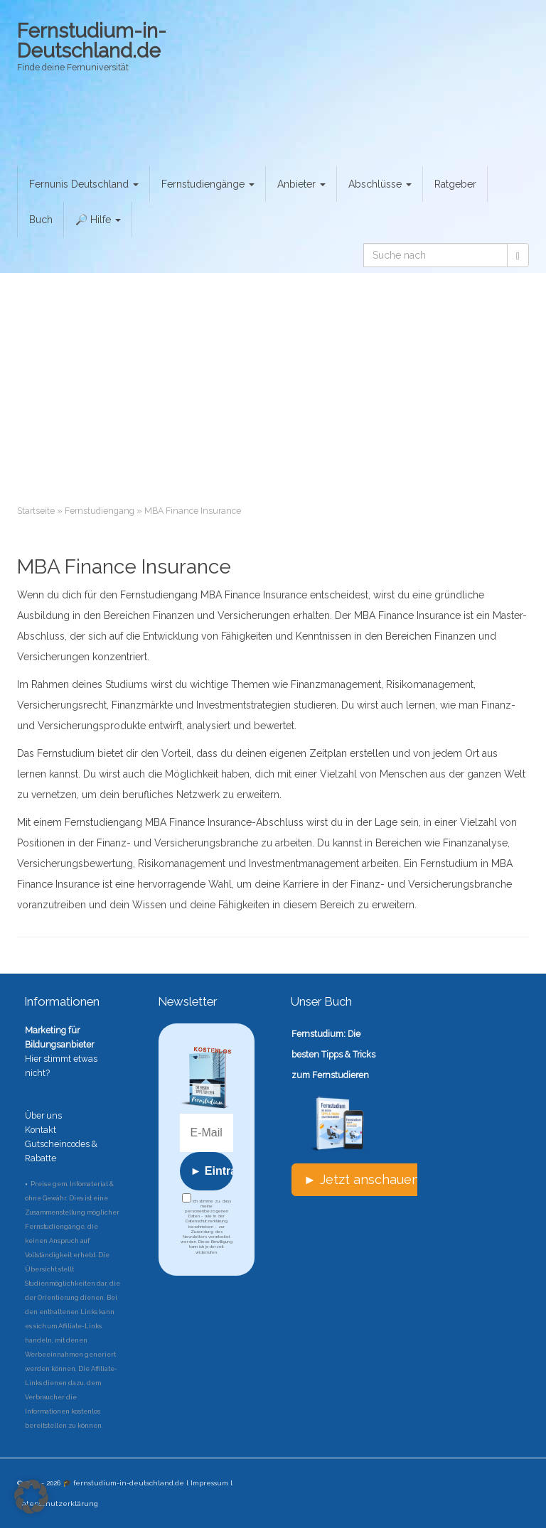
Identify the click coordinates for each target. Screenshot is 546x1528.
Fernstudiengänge (208, 184)
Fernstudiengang (99, 510)
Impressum (209, 1483)
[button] (31, 1496)
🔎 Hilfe (98, 219)
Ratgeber (455, 184)
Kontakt (40, 1129)
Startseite (36, 510)
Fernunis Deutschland (84, 184)
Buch (41, 219)
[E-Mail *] (207, 1133)
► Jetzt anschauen (361, 1179)
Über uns (43, 1115)
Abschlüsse (380, 184)
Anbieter (301, 184)
